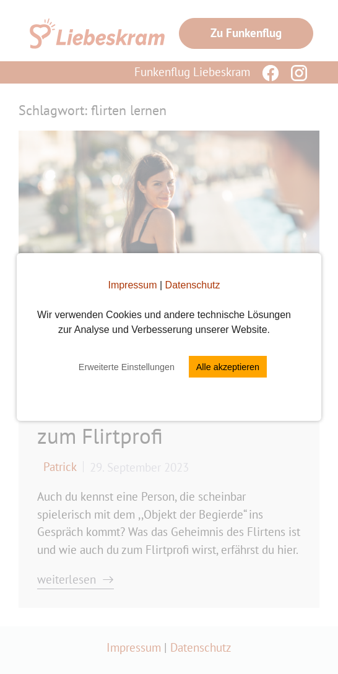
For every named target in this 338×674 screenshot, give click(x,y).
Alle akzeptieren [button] (227, 367)
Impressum (132, 285)
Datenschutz (192, 285)
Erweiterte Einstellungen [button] (127, 367)
